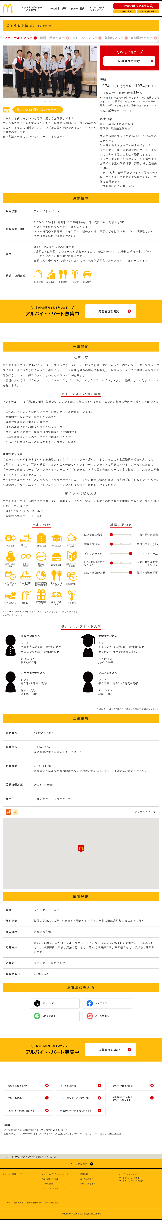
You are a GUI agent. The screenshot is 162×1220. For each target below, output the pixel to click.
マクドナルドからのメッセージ (32, 8)
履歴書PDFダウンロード (56, 1130)
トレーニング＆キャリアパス (97, 8)
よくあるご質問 (124, 11)
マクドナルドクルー (18, 37)
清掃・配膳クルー (52, 37)
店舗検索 (84, 1174)
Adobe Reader (115, 1134)
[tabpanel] (50, 72)
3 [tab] (54, 101)
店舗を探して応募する (136, 6)
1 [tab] (45, 101)
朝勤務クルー (114, 37)
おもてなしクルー (85, 37)
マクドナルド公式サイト (13, 1203)
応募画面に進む (129, 61)
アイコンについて (145, 812)
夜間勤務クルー (142, 37)
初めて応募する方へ (148, 11)
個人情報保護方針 (34, 1203)
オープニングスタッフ (128, 1174)
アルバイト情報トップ (12, 1174)
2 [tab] (49, 101)
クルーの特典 (77, 8)
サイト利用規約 (51, 1203)
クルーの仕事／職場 (56, 8)
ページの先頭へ (79, 1163)
